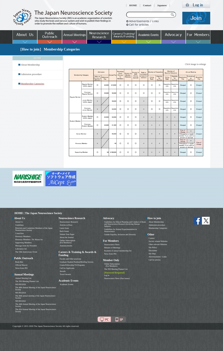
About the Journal (67, 237)
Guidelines (19, 225)
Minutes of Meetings (112, 248)
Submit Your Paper (67, 234)
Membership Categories (158, 228)
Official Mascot (21, 265)
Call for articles (155, 260)
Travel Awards (65, 274)
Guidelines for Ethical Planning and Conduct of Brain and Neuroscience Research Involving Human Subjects (125, 224)
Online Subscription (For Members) (67, 241)
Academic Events (66, 284)
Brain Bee (19, 262)
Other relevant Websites (158, 244)
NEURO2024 (20, 293)
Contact (147, 5)
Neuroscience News (112, 244)
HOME (133, 5)
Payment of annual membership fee (118, 251)
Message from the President (26, 246)
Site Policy (153, 247)
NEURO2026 (20, 284)
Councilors (19, 233)
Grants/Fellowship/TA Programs (72, 265)
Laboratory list (21, 249)
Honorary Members (23, 236)
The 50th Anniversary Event (26, 252)
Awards (63, 271)
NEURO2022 (20, 301)
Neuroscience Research (69, 222)
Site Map (152, 254)
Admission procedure (31, 74)
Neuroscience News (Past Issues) (117, 278)
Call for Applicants (67, 268)
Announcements (66, 246)
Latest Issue (64, 228)
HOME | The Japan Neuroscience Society (38, 213)
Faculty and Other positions (70, 259)
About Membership (30, 64)
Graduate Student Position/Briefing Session (76, 262)
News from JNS (21, 268)
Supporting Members (23, 243)
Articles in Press (66, 225)
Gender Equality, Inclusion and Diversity (120, 234)
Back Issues (64, 231)
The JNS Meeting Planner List (27, 281)
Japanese (162, 5)
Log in (106, 275)
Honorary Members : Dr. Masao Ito (29, 239)
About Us (19, 222)
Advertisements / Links (158, 257)
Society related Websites (158, 241)
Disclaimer (153, 250)
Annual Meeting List (23, 278)
